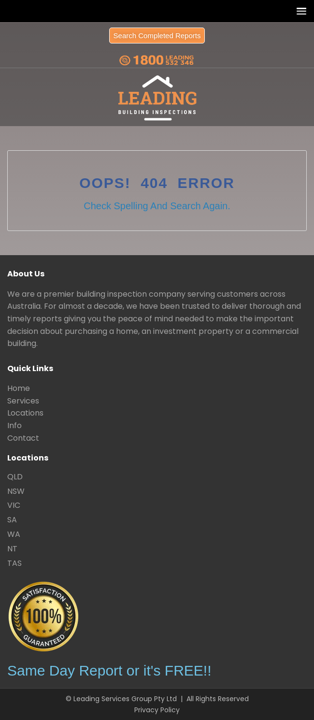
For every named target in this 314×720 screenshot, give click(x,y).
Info (14, 425)
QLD (15, 476)
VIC (13, 505)
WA (13, 534)
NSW (16, 491)
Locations (25, 412)
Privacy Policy (157, 710)
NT (12, 548)
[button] (299, 10)
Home (18, 388)
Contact (23, 438)
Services (23, 400)
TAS (14, 563)
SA (12, 519)
